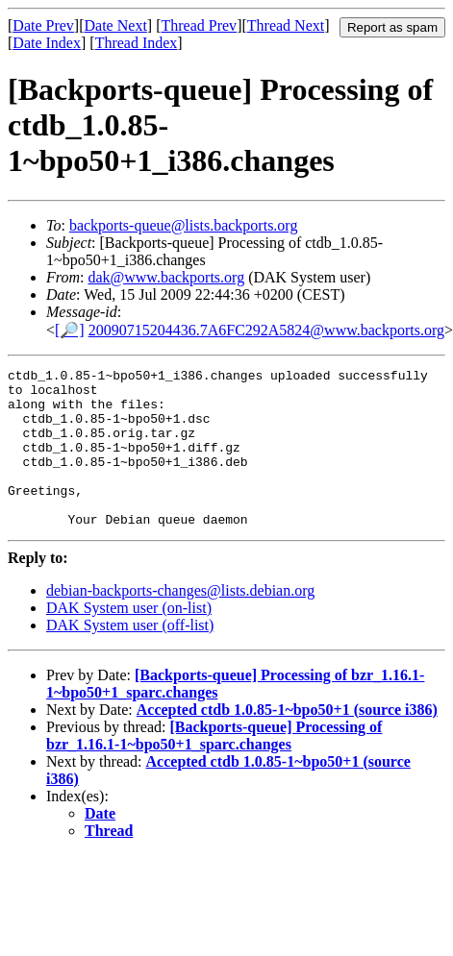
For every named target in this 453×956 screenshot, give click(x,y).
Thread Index (136, 43)
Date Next (116, 25)
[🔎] (70, 330)
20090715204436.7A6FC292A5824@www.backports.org (266, 330)
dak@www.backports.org (166, 277)
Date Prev (43, 25)
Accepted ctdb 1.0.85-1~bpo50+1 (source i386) (287, 741)
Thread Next (285, 25)
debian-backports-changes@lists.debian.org (180, 622)
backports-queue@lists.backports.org (183, 225)
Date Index (47, 43)
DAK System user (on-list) (129, 639)
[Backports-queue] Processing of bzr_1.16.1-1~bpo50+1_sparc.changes (214, 767)
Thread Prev (199, 25)
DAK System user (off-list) (130, 657)
